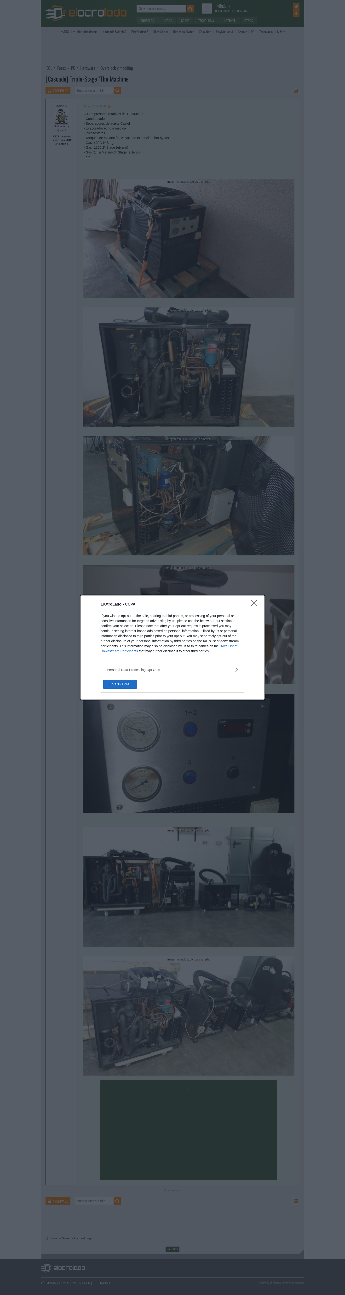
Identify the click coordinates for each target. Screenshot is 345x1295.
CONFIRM (125, 684)
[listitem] (172, 669)
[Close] (255, 604)
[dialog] (172, 647)
